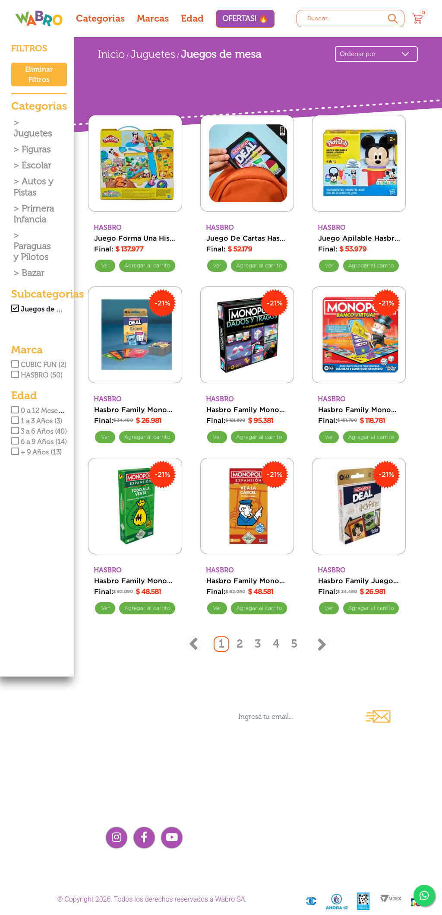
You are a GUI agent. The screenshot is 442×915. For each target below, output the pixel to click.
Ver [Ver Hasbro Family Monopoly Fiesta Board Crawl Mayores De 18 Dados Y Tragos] (217, 437)
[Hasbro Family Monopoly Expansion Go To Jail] (247, 506)
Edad (192, 18)
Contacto (248, 803)
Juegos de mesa (221, 54)
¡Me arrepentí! (363, 847)
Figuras (36, 149)
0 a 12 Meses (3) (40, 411)
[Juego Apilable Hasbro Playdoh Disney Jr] (359, 163)
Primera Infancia (33, 214)
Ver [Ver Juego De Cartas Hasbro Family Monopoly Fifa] (217, 266)
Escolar (36, 165)
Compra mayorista (269, 817)
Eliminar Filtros (39, 74)
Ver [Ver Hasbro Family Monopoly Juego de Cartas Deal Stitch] (105, 437)
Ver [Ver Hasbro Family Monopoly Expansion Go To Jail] (217, 608)
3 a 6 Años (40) (39, 431)
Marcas (153, 18)
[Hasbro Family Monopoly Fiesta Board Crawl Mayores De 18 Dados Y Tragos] (247, 335)
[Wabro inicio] (38, 18)
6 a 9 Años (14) (39, 442)
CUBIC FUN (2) (38, 365)
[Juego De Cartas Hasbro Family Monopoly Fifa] (247, 163)
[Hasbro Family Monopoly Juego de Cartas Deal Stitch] (135, 335)
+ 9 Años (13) (36, 452)
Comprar (147, 266)
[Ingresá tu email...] (293, 716)
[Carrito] (417, 18)
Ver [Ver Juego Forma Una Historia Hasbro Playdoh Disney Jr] (105, 266)
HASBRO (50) (37, 375)
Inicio (111, 54)
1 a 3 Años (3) (36, 421)
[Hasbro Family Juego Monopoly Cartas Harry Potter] (359, 506)
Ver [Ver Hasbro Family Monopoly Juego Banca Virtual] (329, 437)
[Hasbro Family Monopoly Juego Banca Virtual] (359, 335)
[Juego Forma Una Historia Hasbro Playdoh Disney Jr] (135, 163)
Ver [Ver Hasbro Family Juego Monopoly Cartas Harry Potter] (329, 608)
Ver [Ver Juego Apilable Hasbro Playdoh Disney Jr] (329, 266)
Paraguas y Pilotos (32, 251)
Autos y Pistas (33, 186)
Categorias (100, 18)
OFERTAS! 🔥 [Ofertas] (245, 18)
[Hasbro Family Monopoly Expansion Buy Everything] (135, 506)
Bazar (33, 272)
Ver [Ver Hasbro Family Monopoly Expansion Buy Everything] (105, 608)
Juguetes (32, 133)
